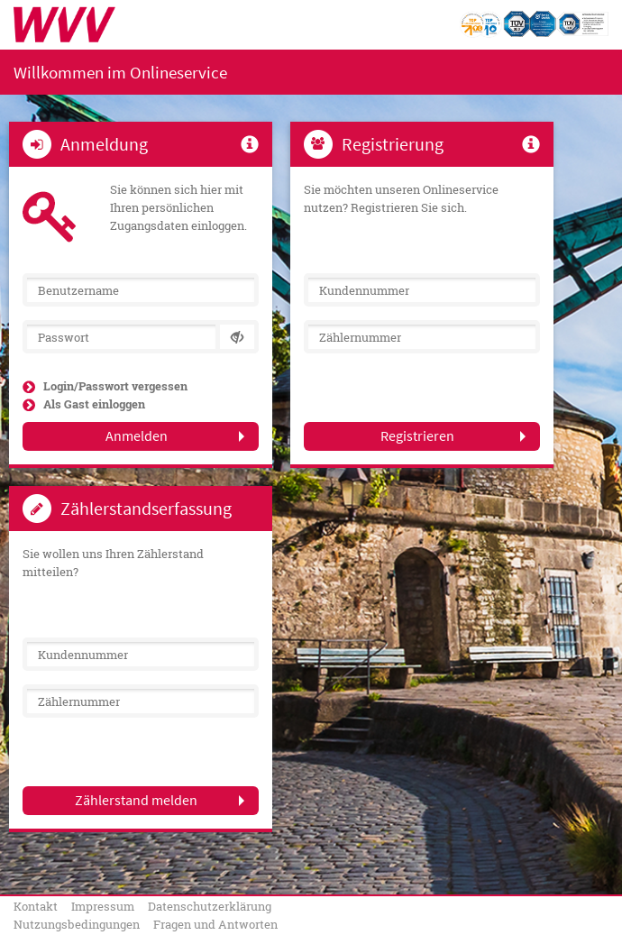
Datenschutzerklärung (209, 906)
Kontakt (36, 906)
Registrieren (417, 435)
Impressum (102, 906)
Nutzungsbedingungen (77, 924)
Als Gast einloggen (94, 404)
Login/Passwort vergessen (115, 386)
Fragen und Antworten (215, 924)
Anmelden (136, 435)
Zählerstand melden (136, 800)
